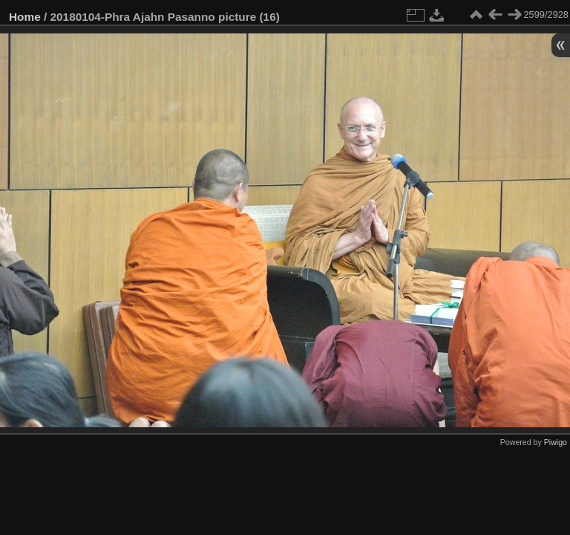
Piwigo (555, 442)
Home (25, 16)
